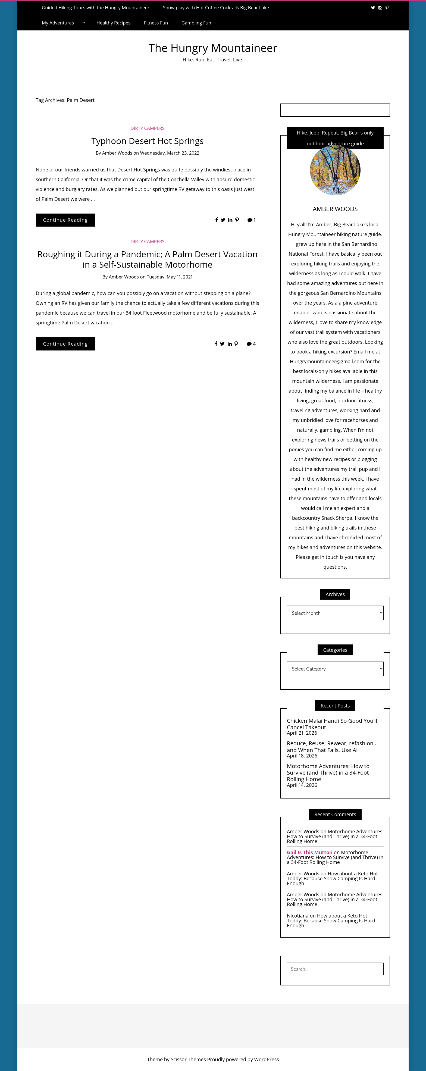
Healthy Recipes (113, 23)
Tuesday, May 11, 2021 (170, 277)
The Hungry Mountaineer (213, 47)
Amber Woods (117, 153)
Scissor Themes (188, 1059)
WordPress (266, 1059)
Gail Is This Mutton (310, 852)
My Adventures (58, 23)
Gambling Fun (196, 23)
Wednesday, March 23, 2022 (169, 153)
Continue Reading (65, 220)
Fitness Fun (156, 23)
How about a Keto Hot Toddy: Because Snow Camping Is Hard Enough (332, 878)
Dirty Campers (148, 128)
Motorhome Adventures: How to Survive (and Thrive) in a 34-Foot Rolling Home (328, 772)
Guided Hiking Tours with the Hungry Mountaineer (95, 7)
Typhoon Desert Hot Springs (148, 140)
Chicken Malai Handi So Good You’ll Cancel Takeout (332, 724)
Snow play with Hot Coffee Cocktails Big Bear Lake (216, 7)
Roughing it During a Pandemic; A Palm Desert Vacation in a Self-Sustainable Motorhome (147, 259)
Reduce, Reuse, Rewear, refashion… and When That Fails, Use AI (332, 746)
